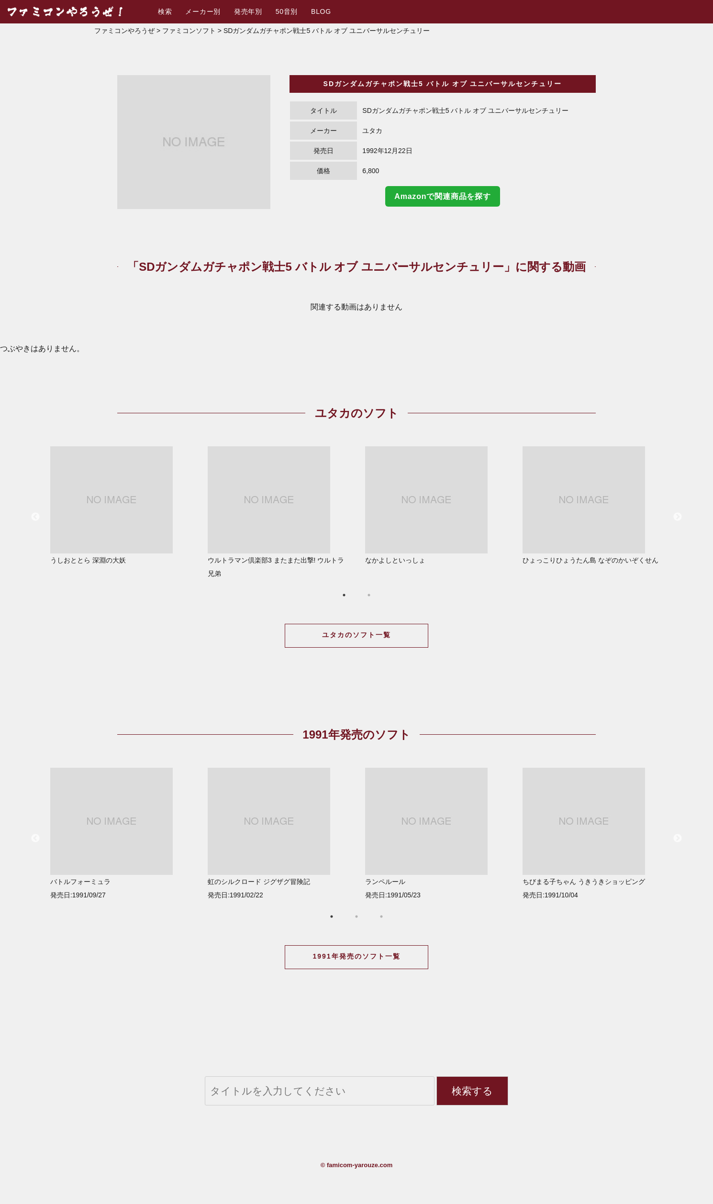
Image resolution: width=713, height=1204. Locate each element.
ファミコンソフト (189, 30)
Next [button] (677, 517)
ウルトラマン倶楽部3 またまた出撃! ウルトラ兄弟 (279, 511)
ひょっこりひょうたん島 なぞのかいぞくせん (594, 505)
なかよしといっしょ (436, 505)
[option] (193, 142)
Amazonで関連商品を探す (442, 196)
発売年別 (248, 11)
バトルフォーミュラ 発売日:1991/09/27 (121, 833)
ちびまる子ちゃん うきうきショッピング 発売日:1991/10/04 (594, 833)
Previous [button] (35, 517)
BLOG (321, 11)
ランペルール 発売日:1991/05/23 (436, 833)
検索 (165, 11)
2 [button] (369, 595)
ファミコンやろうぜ (124, 30)
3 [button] (381, 916)
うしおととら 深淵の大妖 (121, 505)
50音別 (287, 11)
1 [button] (344, 595)
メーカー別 (203, 11)
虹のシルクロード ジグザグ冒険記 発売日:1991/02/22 (279, 833)
